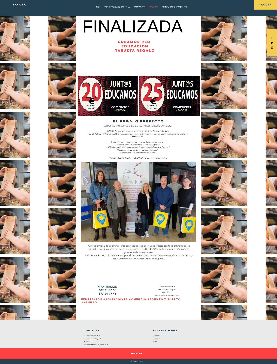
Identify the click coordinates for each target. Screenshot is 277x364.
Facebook (156, 336)
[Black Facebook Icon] (271, 38)
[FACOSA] (19, 4)
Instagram (156, 339)
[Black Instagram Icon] (271, 47)
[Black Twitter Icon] (271, 42)
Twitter (155, 342)
